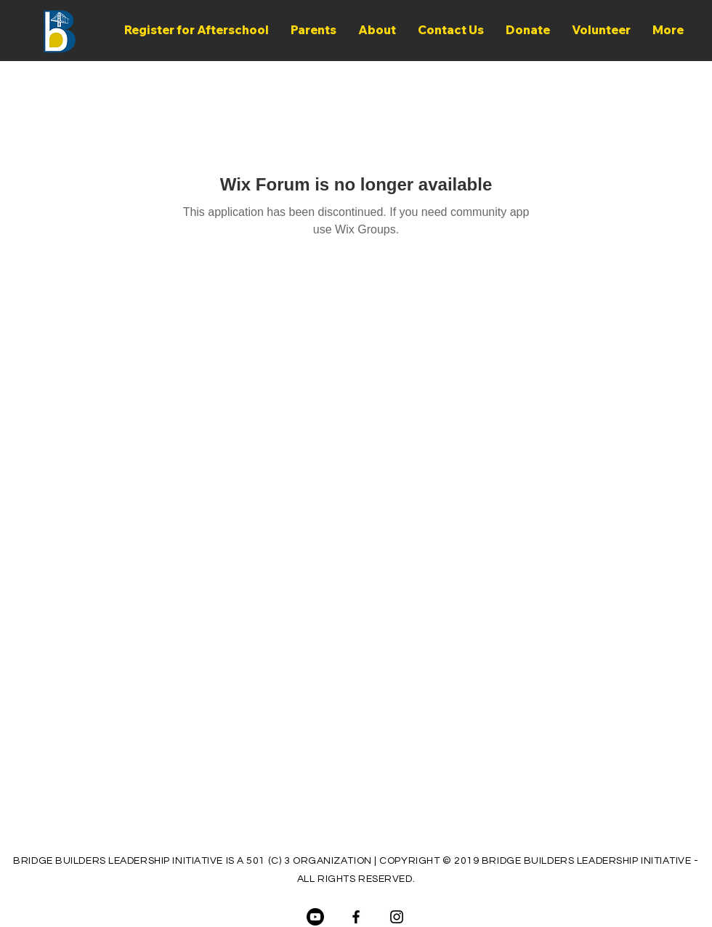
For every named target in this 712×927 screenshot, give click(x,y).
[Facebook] (356, 917)
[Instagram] (396, 917)
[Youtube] (315, 917)
